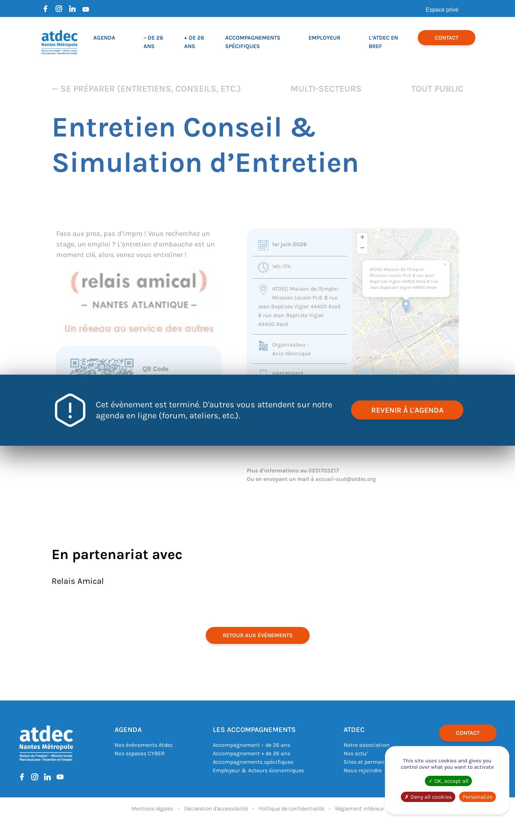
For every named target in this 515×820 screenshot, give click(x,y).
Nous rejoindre (363, 770)
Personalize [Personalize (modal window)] (477, 796)
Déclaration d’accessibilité (216, 808)
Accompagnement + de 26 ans (251, 753)
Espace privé (442, 10)
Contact (446, 37)
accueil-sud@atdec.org (345, 479)
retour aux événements (258, 635)
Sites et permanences (371, 761)
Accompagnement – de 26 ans (251, 745)
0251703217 (287, 374)
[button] (406, 306)
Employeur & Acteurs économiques (258, 770)
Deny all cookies (428, 796)
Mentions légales (152, 808)
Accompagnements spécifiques (253, 761)
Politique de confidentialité (291, 808)
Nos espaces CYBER (140, 753)
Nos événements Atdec (144, 745)
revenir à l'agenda (406, 409)
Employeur (324, 37)
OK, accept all (448, 781)
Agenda (104, 37)
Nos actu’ (356, 753)
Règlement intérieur (359, 808)
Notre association (367, 745)
